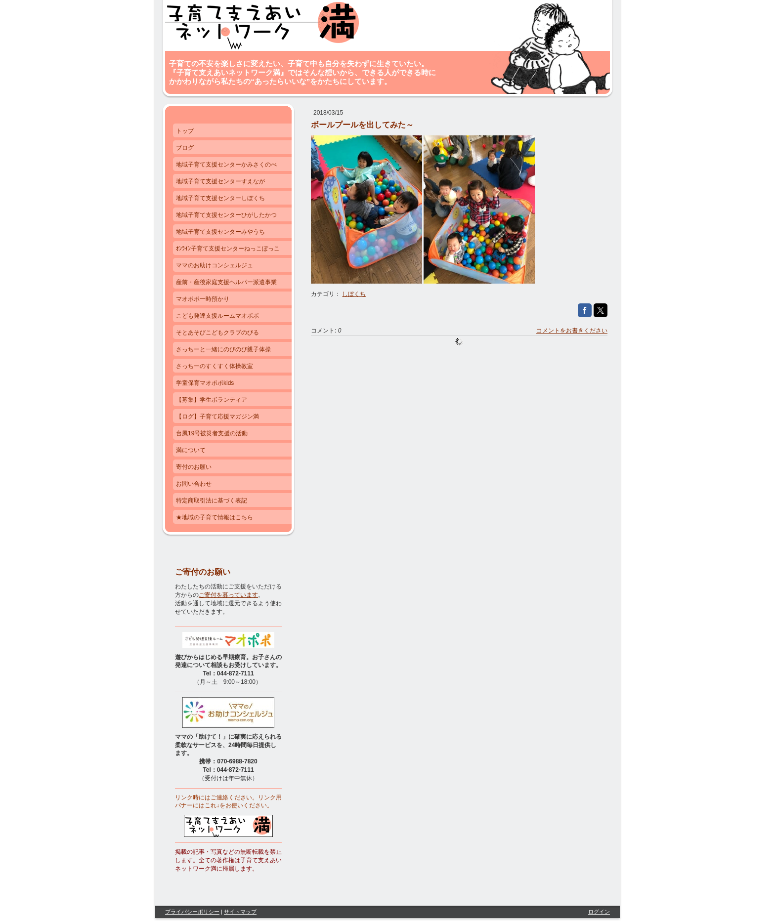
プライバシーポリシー (192, 912)
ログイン (599, 912)
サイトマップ (240, 912)
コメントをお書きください (571, 330)
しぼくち (354, 294)
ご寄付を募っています (228, 594)
